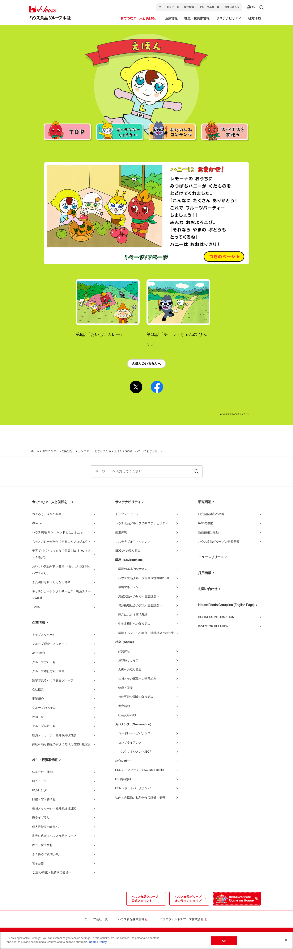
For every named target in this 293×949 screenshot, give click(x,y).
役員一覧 (38, 717)
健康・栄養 (125, 687)
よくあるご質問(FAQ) (46, 854)
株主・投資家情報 (45, 760)
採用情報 (189, 7)
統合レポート (124, 760)
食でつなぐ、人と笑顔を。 (58, 451)
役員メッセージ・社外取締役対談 (54, 735)
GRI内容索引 (123, 779)
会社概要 (38, 689)
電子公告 (38, 863)
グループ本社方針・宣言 (48, 671)
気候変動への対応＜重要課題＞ (138, 596)
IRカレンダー (41, 790)
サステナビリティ (128, 502)
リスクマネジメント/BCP (135, 751)
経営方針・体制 (42, 772)
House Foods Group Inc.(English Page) (226, 605)
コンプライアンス (130, 742)
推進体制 (121, 532)
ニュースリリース (169, 7)
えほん (118, 451)
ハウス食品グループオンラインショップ (188, 899)
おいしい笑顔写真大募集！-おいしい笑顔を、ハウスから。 (62, 570)
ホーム (35, 451)
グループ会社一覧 (209, 7)
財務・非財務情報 (44, 799)
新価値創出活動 (208, 532)
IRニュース (39, 781)
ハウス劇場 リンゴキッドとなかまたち (57, 532)
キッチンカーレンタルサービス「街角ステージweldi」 (61, 595)
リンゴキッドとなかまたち (94, 451)
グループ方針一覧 (44, 662)
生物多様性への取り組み (134, 623)
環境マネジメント (130, 587)
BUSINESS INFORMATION (216, 617)
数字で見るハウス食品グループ (52, 680)
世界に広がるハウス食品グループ (54, 835)
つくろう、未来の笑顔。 (48, 514)
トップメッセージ (44, 634)
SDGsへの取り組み (128, 550)
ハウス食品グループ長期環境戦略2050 (143, 578)
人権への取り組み (130, 669)
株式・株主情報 (42, 845)
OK (224, 942)
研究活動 (204, 502)
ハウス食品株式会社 (131, 919)
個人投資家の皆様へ (45, 826)
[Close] (286, 941)
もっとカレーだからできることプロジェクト (61, 541)
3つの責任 (39, 653)
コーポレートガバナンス (134, 733)
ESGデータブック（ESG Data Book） (140, 770)
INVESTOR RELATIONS (214, 626)
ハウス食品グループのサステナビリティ (141, 523)
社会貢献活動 (127, 715)
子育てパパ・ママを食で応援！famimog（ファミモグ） (61, 554)
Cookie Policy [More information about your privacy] (98, 943)
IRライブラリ (41, 817)
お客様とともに (128, 660)
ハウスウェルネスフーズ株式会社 (182, 919)
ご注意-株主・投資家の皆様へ (51, 872)
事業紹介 (38, 698)
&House (37, 523)
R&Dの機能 (205, 523)
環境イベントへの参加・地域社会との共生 (146, 633)
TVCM (36, 607)
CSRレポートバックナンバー (134, 788)
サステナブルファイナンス (132, 541)
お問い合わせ (231, 7)
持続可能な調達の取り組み (135, 696)
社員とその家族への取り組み (137, 678)
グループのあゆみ (44, 707)
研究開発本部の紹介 (211, 514)
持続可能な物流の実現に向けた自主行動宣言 (61, 744)
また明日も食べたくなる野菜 (51, 582)
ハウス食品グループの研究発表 (218, 541)
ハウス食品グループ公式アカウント (145, 899)
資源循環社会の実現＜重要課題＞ (140, 605)
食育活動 (124, 706)
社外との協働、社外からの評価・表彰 (140, 797)
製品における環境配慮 (133, 614)
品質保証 (124, 651)
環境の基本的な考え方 (133, 568)
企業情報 (38, 622)
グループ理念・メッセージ (49, 643)
